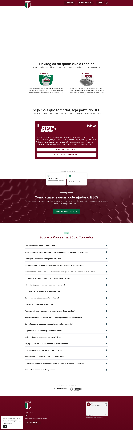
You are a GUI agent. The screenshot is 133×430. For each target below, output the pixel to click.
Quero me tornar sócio (66, 149)
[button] (66, 47)
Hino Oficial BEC (100, 417)
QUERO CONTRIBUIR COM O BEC (66, 211)
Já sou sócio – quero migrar (66, 155)
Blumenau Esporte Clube (91, 417)
